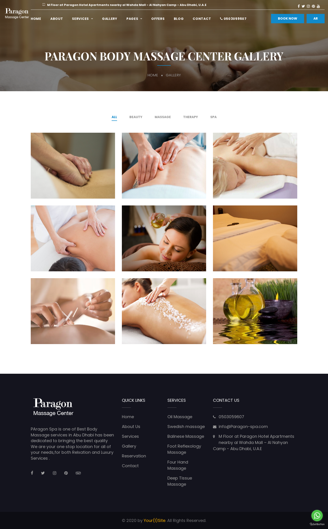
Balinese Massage (185, 436)
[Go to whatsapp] (317, 515)
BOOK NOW (287, 18)
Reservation (134, 456)
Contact (202, 18)
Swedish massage (186, 426)
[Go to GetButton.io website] (317, 524)
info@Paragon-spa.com (243, 426)
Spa (213, 117)
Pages (132, 18)
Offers (157, 18)
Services (80, 18)
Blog (179, 18)
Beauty (135, 117)
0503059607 (233, 18)
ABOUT (56, 18)
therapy (190, 117)
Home (36, 18)
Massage (163, 117)
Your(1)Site (154, 520)
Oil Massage (179, 417)
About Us (131, 426)
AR (315, 18)
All (114, 117)
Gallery (109, 18)
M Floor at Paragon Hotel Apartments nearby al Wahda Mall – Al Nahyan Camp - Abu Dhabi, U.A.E (253, 442)
